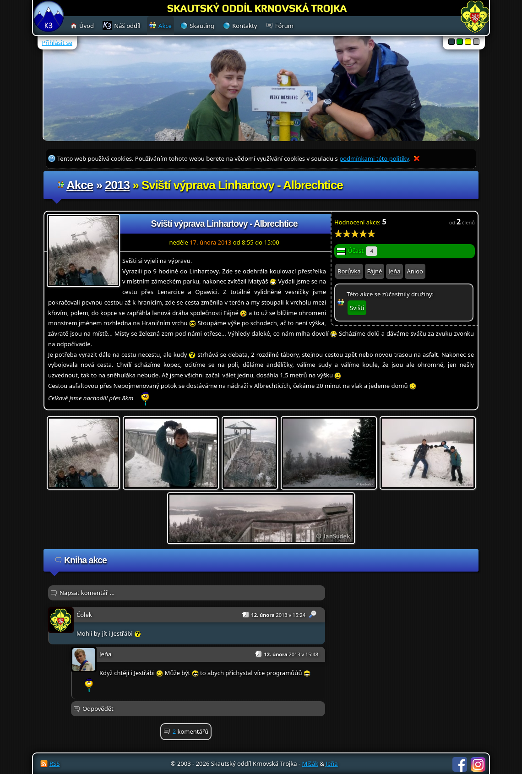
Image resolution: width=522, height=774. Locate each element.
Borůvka (349, 271)
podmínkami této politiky (374, 158)
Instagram (478, 764)
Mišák (310, 763)
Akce (79, 185)
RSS (54, 763)
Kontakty (244, 26)
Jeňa (394, 271)
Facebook (459, 764)
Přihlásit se (57, 42)
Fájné (374, 271)
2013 (117, 185)
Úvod (86, 26)
